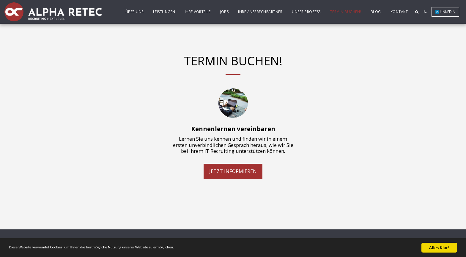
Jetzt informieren (233, 171)
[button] (417, 12)
